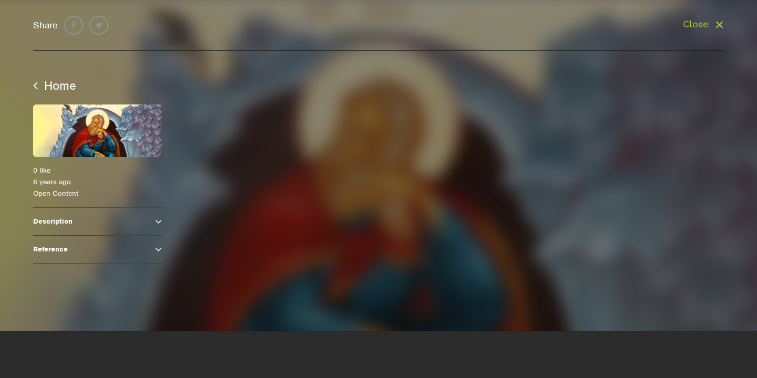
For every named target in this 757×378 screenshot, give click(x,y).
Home (54, 85)
